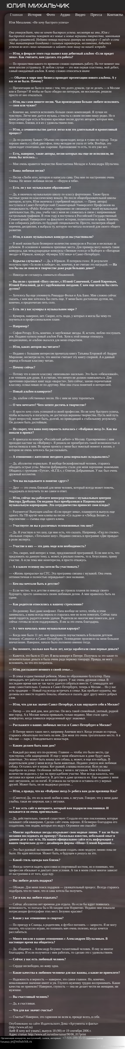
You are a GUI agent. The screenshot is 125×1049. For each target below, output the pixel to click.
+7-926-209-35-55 (74, 1038)
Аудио (65, 14)
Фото (51, 14)
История (35, 14)
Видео (80, 14)
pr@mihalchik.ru (21, 1041)
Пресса (96, 14)
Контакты (115, 14)
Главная (16, 14)
